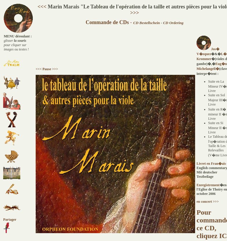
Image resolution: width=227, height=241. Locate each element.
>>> (134, 13)
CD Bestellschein (146, 23)
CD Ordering (173, 23)
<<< (41, 7)
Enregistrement (208, 185)
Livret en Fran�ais (212, 164)
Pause (47, 69)
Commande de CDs (107, 22)
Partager (9, 220)
